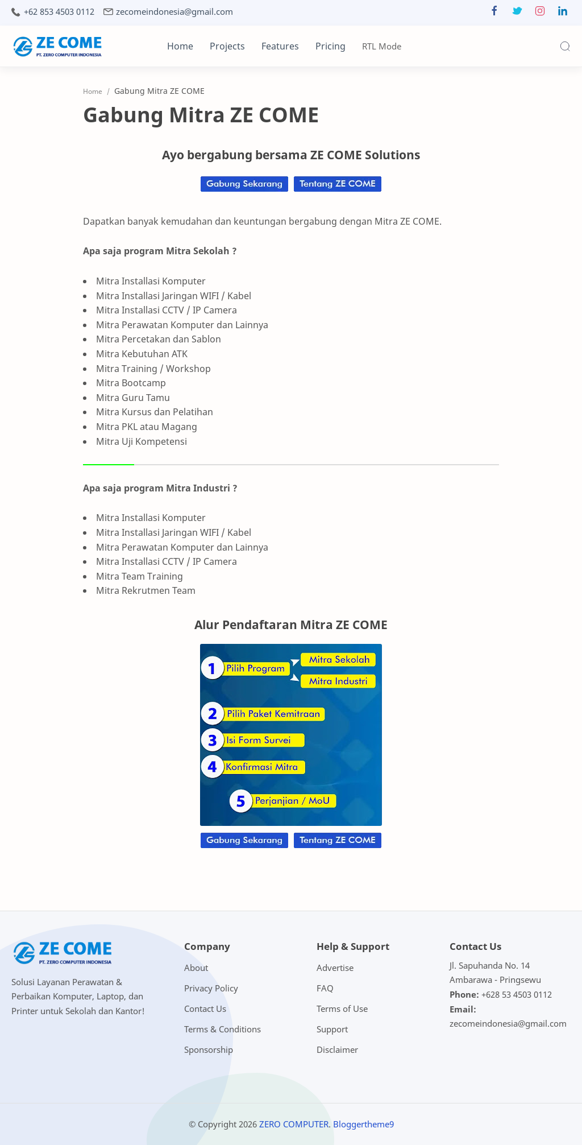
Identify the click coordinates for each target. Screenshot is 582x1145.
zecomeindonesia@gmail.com (174, 11)
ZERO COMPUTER (294, 1124)
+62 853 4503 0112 (59, 11)
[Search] (564, 46)
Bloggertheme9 (363, 1124)
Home (180, 46)
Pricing (330, 46)
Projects (227, 46)
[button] (494, 13)
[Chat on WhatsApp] (244, 191)
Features (280, 46)
